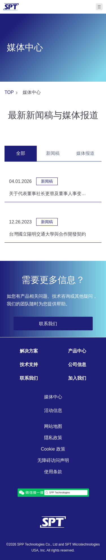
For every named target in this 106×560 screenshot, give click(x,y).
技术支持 (29, 364)
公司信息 (77, 364)
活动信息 (53, 410)
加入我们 (77, 378)
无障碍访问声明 (53, 460)
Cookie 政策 (53, 449)
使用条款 (53, 471)
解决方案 (29, 350)
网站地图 (53, 426)
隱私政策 (53, 437)
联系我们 (29, 378)
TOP (9, 92)
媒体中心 (53, 396)
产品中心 (77, 350)
